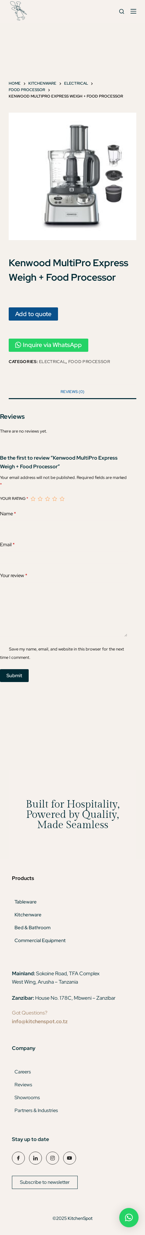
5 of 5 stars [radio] (62, 499)
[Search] (121, 11)
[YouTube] (69, 1158)
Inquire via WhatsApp (48, 345)
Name (8, 514)
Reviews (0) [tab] (72, 391)
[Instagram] (52, 1158)
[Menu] (133, 11)
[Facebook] (18, 1158)
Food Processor (89, 361)
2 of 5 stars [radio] (40, 499)
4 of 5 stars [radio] (54, 499)
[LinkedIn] (35, 1158)
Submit (14, 675)
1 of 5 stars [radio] (33, 499)
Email (7, 545)
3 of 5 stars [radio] (47, 499)
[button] (129, 1217)
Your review (13, 576)
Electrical (52, 361)
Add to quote (33, 314)
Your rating (14, 498)
